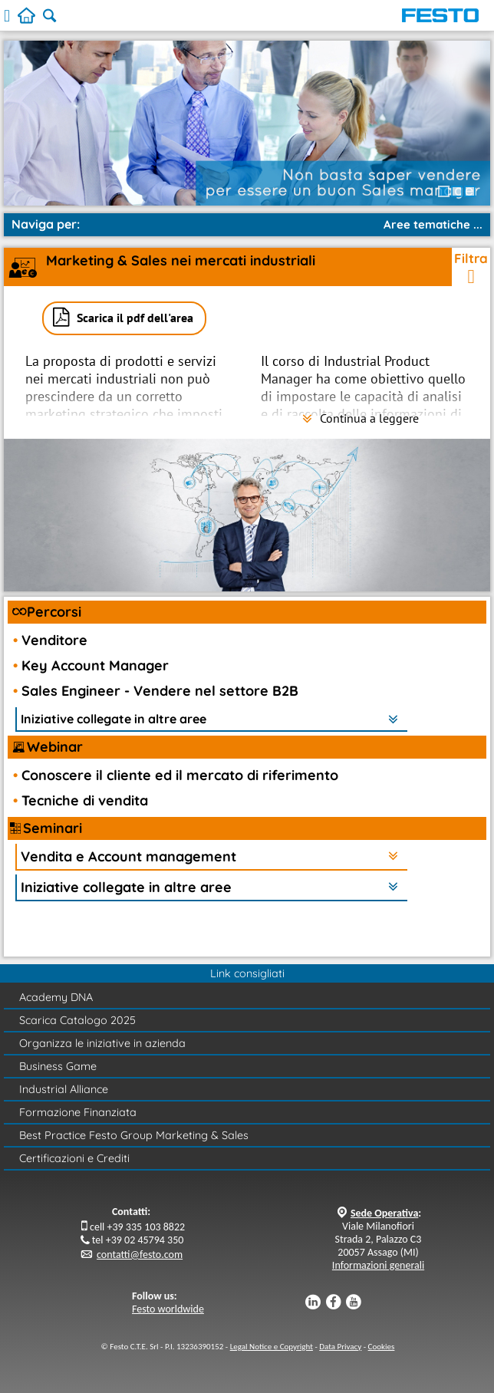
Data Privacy (340, 1347)
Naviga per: (46, 224)
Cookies (381, 1347)
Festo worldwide (168, 1309)
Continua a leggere (360, 418)
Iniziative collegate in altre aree (113, 718)
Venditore (54, 640)
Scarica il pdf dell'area (135, 317)
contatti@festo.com (140, 1254)
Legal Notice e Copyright (271, 1347)
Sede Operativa (384, 1213)
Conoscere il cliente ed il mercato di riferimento (179, 775)
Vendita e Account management (128, 856)
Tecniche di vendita (84, 800)
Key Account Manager (95, 665)
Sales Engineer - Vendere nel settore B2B (159, 691)
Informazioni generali (378, 1265)
